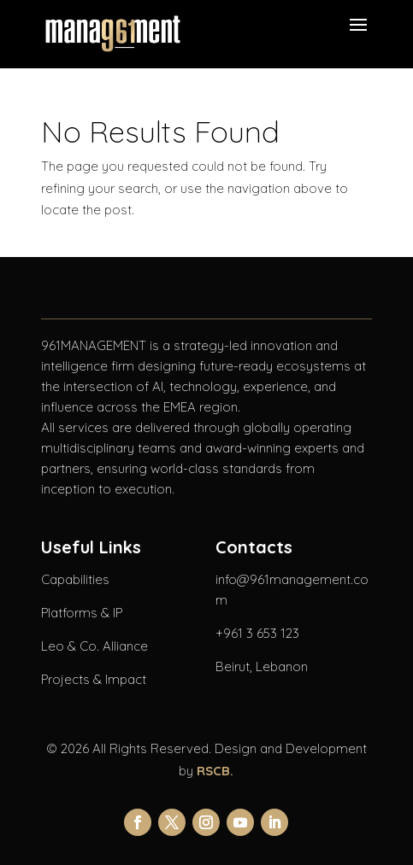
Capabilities (75, 579)
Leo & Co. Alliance (94, 646)
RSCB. (215, 771)
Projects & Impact (93, 679)
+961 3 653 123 (257, 633)
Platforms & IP (81, 613)
